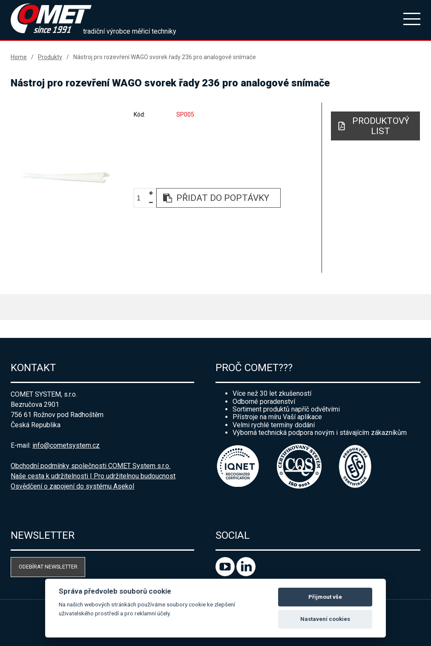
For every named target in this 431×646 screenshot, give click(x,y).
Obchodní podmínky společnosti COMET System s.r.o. (90, 466)
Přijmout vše (325, 597)
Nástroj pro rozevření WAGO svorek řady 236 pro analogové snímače (164, 57)
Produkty (50, 57)
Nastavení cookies (325, 619)
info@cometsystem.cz (66, 445)
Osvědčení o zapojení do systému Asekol (72, 486)
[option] (66, 177)
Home (19, 57)
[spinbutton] (142, 198)
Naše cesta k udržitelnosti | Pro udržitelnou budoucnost (93, 476)
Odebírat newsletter (48, 566)
